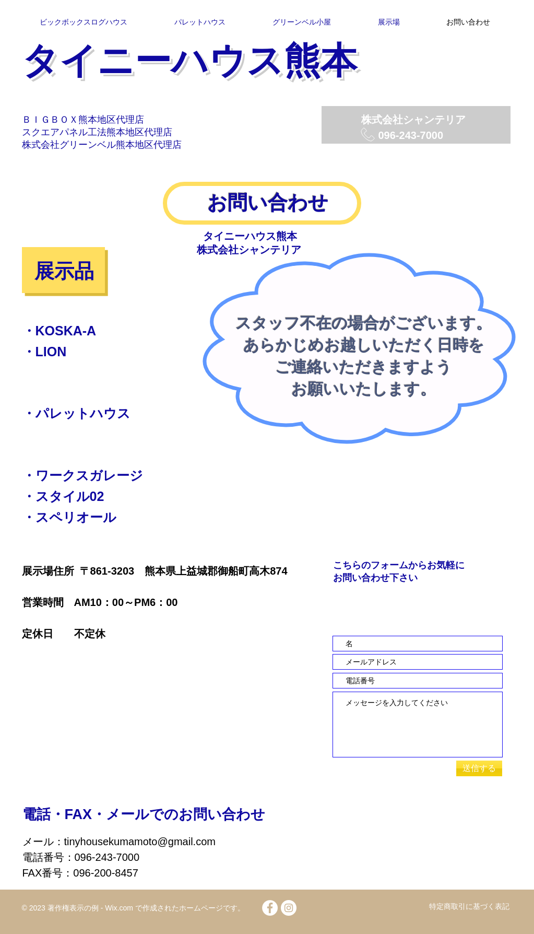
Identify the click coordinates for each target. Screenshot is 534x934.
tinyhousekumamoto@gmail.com (140, 841)
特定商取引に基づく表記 (469, 906)
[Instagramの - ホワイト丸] (288, 908)
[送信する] (479, 768)
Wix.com (118, 908)
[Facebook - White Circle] (270, 908)
